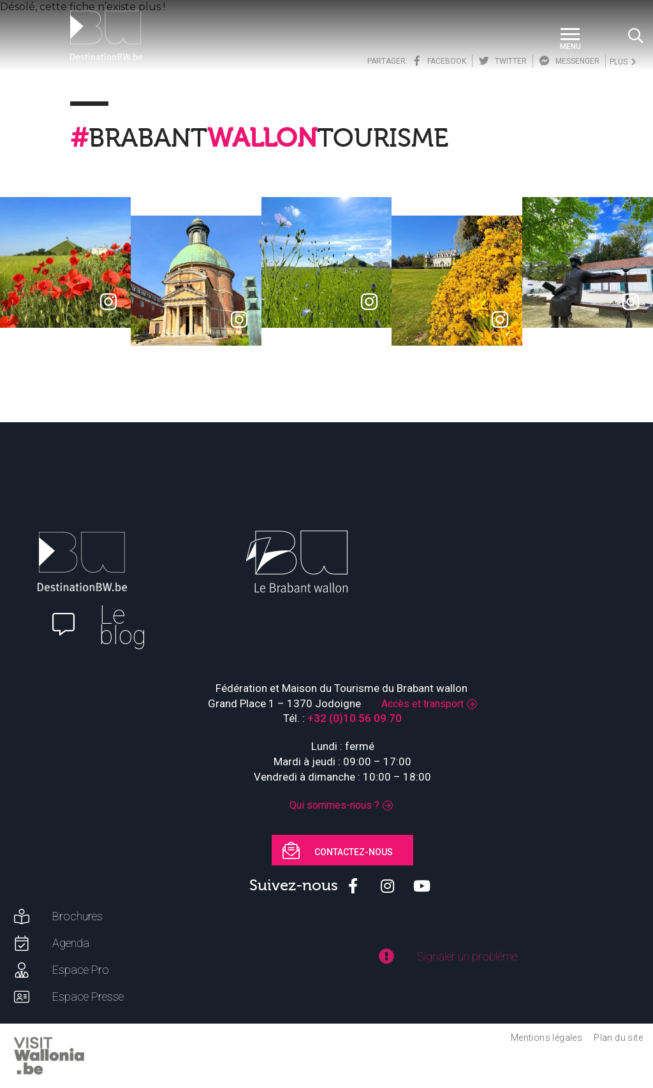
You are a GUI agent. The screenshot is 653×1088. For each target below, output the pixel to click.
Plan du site (618, 1038)
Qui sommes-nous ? (334, 805)
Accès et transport (422, 704)
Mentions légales (546, 1038)
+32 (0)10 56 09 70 (354, 718)
